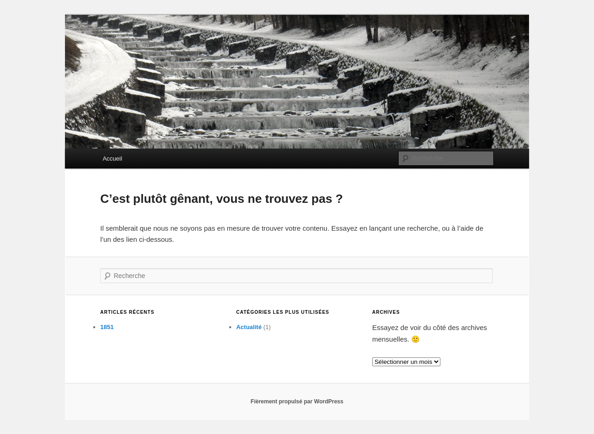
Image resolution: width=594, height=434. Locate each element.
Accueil (112, 158)
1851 (107, 327)
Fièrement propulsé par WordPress (297, 401)
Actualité (249, 327)
